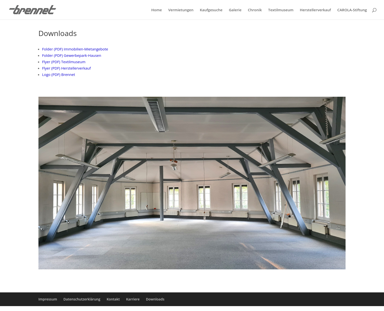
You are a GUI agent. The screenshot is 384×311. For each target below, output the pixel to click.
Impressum (47, 299)
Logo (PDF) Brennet (58, 74)
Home (156, 10)
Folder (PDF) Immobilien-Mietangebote (75, 49)
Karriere (133, 299)
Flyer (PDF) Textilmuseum (63, 61)
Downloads (155, 299)
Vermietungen (180, 10)
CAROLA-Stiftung (352, 10)
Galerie (235, 10)
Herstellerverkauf (315, 10)
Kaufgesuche (211, 10)
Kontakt (113, 299)
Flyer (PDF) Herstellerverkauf (66, 68)
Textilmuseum (280, 10)
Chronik (255, 10)
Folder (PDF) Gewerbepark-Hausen (71, 55)
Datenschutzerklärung (81, 299)
